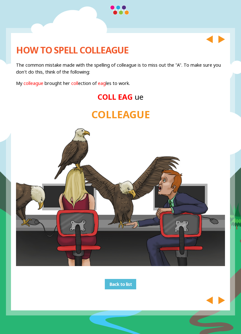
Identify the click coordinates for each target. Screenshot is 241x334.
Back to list (121, 284)
